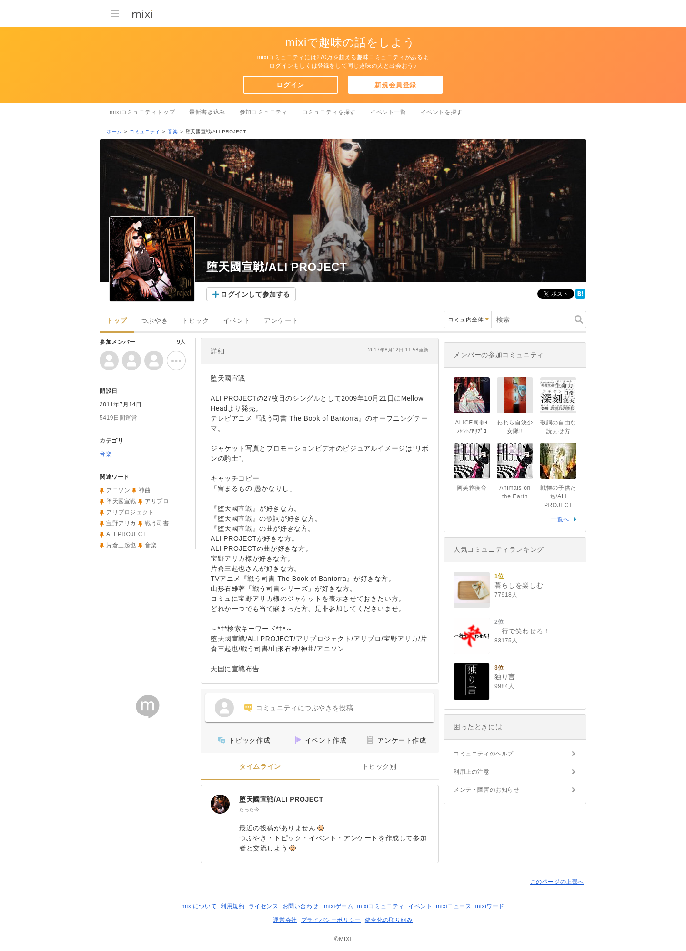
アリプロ (157, 501)
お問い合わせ (300, 906)
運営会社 (285, 920)
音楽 (173, 131)
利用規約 (232, 906)
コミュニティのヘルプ (484, 753)
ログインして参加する (255, 294)
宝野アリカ (121, 523)
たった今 (249, 809)
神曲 (145, 490)
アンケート (281, 320)
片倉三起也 (121, 545)
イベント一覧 (388, 112)
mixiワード (489, 906)
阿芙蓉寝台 (472, 488)
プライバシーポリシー (331, 920)
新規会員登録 (395, 85)
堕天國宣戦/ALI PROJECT (281, 799)
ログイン (290, 85)
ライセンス (264, 906)
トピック (195, 320)
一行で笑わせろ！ (522, 631)
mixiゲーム (338, 906)
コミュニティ (145, 131)
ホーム (114, 131)
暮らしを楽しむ (518, 585)
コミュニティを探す (329, 112)
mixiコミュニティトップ (142, 112)
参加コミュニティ (264, 112)
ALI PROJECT (126, 534)
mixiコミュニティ (380, 906)
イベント (237, 320)
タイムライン (260, 766)
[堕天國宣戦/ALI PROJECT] (220, 804)
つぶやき (154, 320)
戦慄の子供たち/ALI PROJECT (558, 496)
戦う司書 (157, 523)
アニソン (118, 490)
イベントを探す (442, 112)
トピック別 (379, 766)
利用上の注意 (472, 771)
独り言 (504, 677)
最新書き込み (207, 112)
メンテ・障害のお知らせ (487, 789)
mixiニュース (453, 906)
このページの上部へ (557, 882)
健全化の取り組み (389, 920)
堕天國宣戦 (121, 501)
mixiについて (199, 906)
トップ (116, 320)
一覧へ (560, 519)
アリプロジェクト (130, 512)
